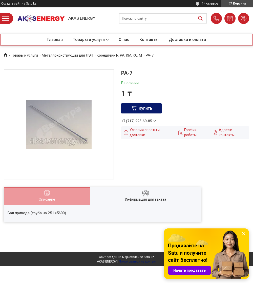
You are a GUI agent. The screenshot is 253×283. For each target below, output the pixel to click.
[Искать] (200, 18)
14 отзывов (210, 3)
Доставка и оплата (187, 39)
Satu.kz (149, 257)
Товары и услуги (89, 39)
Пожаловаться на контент (137, 261)
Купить (145, 108)
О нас (124, 39)
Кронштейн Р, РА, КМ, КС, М (119, 55)
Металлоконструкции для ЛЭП (67, 55)
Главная (55, 39)
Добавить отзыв (243, 18)
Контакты (149, 39)
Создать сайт (10, 3)
